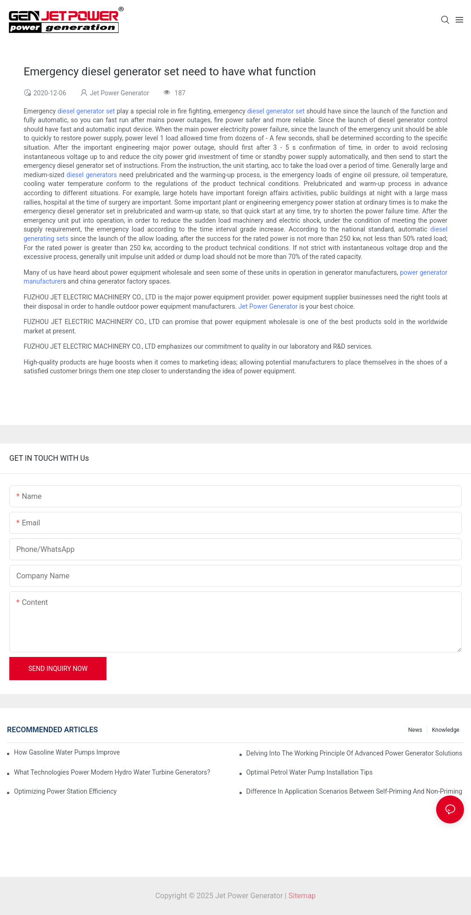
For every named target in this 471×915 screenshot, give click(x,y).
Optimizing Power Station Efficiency (65, 791)
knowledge (445, 730)
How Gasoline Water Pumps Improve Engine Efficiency (66, 752)
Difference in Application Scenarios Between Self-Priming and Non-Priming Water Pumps (355, 791)
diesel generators (91, 175)
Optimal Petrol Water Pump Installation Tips (309, 772)
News (415, 730)
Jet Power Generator (268, 306)
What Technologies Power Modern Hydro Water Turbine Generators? (112, 772)
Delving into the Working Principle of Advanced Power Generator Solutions (354, 753)
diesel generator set (86, 111)
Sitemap (302, 895)
